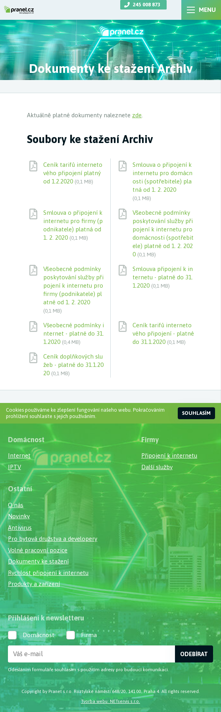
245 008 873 (146, 5)
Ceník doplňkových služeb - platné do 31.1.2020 (73, 364)
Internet (19, 455)
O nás (15, 505)
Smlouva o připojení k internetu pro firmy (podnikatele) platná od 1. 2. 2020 (73, 225)
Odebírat (194, 654)
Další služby (157, 467)
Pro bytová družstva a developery (52, 538)
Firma (89, 635)
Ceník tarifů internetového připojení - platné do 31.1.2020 (163, 333)
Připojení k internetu (169, 455)
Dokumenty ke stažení (38, 561)
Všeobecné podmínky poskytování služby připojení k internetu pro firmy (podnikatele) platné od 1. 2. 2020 (73, 289)
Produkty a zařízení (34, 583)
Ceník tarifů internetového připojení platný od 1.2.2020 (72, 173)
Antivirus (20, 527)
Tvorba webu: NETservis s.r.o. (110, 701)
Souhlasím (196, 413)
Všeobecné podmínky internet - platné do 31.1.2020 (73, 333)
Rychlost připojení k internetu (48, 572)
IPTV (14, 467)
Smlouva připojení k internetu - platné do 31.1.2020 (163, 277)
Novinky (19, 516)
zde (137, 115)
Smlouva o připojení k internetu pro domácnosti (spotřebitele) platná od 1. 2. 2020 (162, 181)
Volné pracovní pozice (37, 550)
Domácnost (38, 635)
